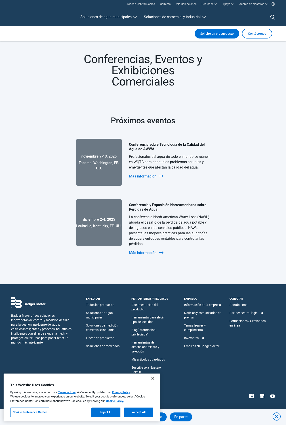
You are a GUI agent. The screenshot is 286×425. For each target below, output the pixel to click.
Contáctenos (238, 305)
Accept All (138, 412)
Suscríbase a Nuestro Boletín (146, 370)
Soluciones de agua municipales (106, 17)
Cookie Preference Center (30, 412)
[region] (82, 397)
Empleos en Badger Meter (201, 346)
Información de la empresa (202, 305)
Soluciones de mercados (103, 346)
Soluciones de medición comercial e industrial (102, 328)
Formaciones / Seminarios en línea (247, 323)
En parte (181, 417)
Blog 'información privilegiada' (143, 332)
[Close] (153, 378)
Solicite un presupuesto (217, 33)
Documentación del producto (144, 307)
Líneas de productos (100, 338)
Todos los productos (100, 305)
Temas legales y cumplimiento (195, 328)
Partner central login (243, 313)
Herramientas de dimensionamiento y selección (145, 347)
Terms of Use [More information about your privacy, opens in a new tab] (67, 392)
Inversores (191, 338)
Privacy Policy (121, 392)
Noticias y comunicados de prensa (202, 315)
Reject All (106, 412)
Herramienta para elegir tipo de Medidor (147, 320)
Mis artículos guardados (148, 359)
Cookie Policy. (115, 401)
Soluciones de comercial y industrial (172, 17)
